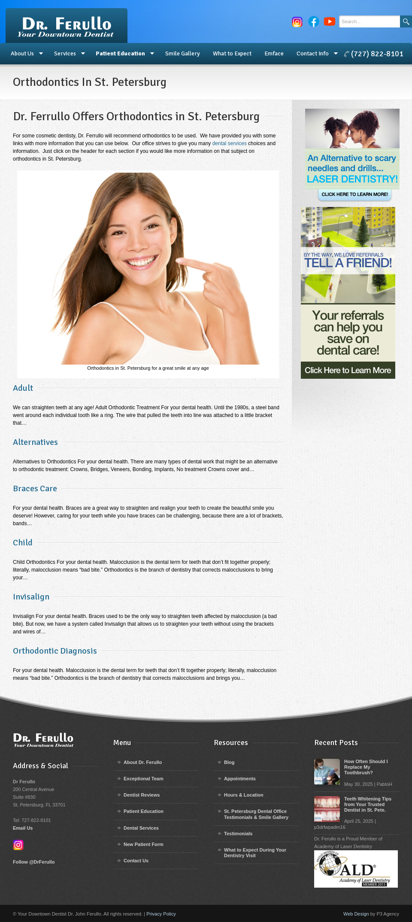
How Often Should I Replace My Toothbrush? (366, 767)
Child (23, 542)
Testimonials (238, 833)
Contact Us (136, 860)
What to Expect (232, 53)
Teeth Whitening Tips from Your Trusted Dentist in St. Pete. (367, 804)
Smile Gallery (182, 53)
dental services (229, 143)
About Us (23, 54)
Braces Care (35, 488)
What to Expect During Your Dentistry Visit (255, 852)
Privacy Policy (161, 913)
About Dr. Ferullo (143, 762)
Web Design (356, 913)
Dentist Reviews (142, 794)
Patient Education (121, 54)
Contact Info (314, 54)
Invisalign (31, 596)
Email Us (23, 828)
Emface (274, 53)
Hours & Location (244, 794)
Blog (229, 762)
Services (66, 54)
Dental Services (141, 828)
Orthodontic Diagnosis (55, 650)
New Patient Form (144, 844)
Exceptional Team (144, 778)
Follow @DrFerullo (34, 861)
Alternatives (35, 442)
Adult (23, 388)
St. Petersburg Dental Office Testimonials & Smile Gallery (256, 814)
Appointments (240, 778)
